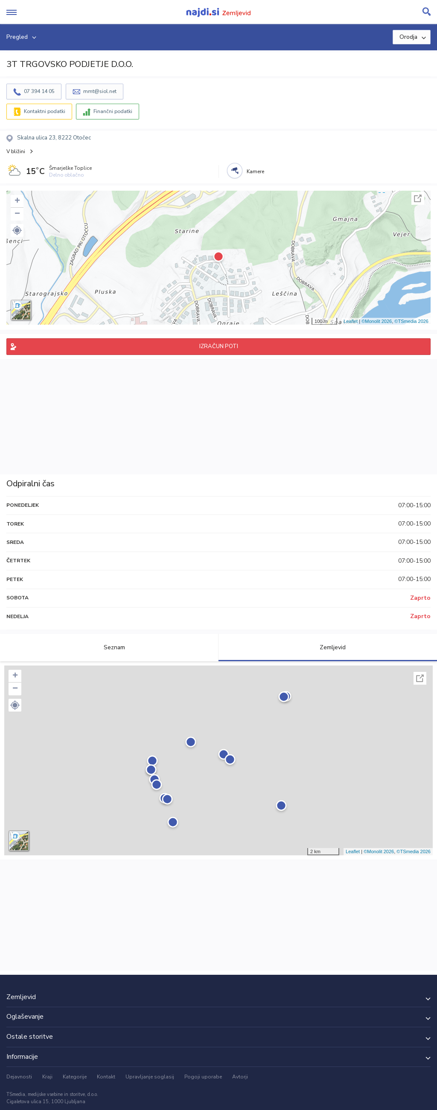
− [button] (17, 214)
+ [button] (17, 201)
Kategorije (75, 1076)
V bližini (15, 151)
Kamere (255, 171)
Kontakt (106, 1076)
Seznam (109, 647)
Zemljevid (328, 647)
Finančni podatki (112, 111)
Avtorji (240, 1076)
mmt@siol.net (100, 91)
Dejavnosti (19, 1076)
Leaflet (351, 321)
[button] (17, 230)
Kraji (47, 1076)
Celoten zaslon (417, 198)
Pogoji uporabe (203, 1076)
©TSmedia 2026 (411, 321)
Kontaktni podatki (44, 111)
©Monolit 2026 (376, 321)
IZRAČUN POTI (218, 346)
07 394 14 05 (39, 91)
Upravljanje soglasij (149, 1076)
